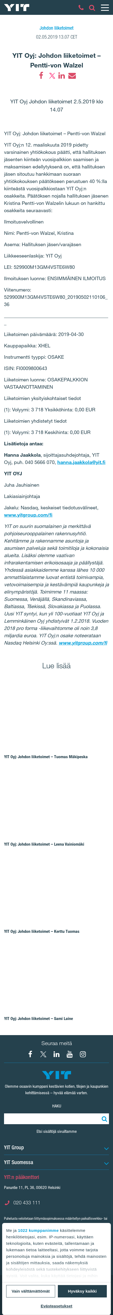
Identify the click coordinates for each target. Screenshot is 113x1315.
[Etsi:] (103, 1119)
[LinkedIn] (61, 75)
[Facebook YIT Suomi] (30, 1054)
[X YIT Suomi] (43, 1054)
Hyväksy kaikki (82, 1291)
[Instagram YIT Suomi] (83, 1054)
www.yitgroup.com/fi (28, 515)
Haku (56, 1106)
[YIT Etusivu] (16, 7)
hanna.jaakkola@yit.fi (81, 462)
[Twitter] (51, 75)
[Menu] (104, 7)
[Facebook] (41, 75)
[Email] (71, 75)
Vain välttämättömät (31, 1291)
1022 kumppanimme (38, 1230)
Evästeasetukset (56, 1306)
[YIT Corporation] (56, 1054)
